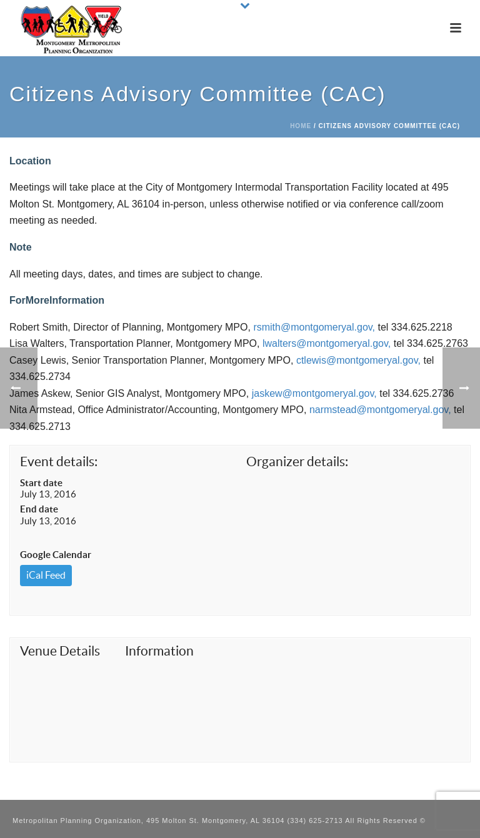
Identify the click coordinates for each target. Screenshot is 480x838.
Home (300, 125)
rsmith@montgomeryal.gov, (314, 327)
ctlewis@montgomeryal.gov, (358, 360)
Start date (41, 482)
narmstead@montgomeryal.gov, (380, 409)
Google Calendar (55, 554)
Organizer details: (297, 461)
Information (159, 651)
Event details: (59, 461)
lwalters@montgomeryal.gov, (326, 343)
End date (39, 509)
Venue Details (60, 651)
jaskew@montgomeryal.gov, (314, 393)
